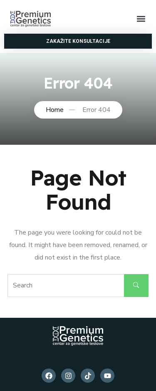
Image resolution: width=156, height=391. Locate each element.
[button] (141, 19)
